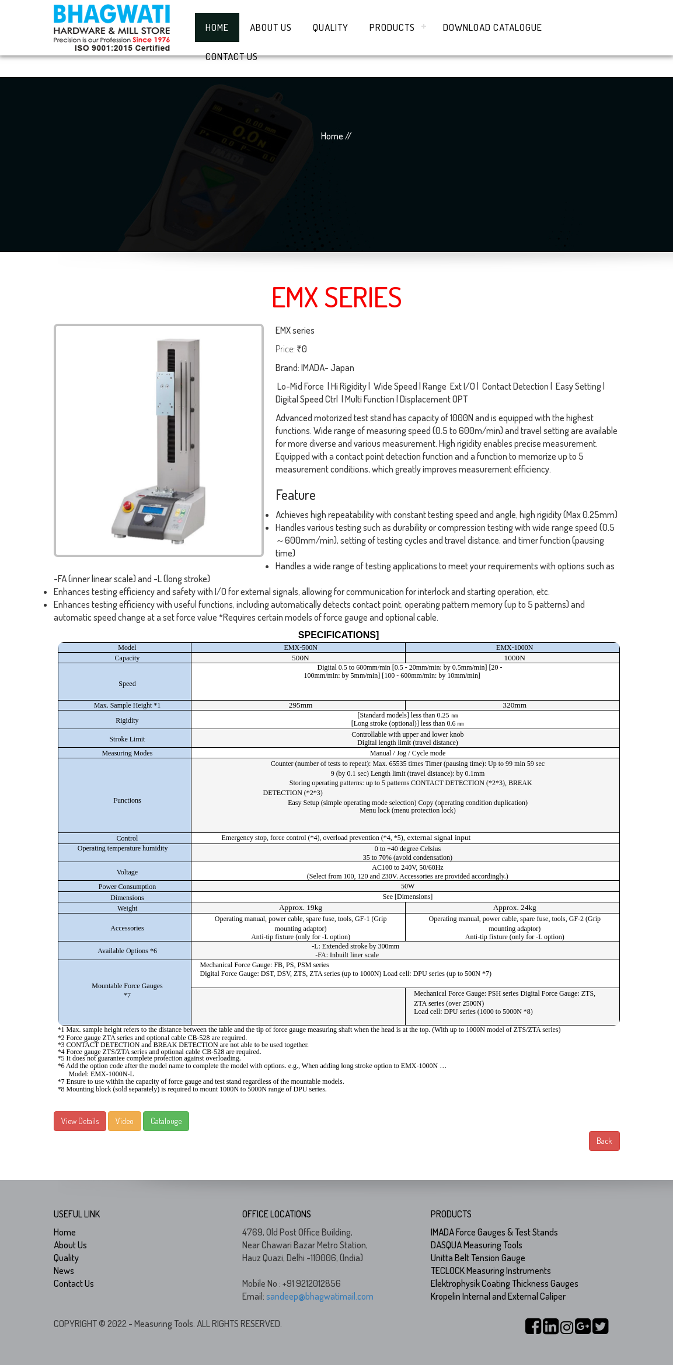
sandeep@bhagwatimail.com (320, 1296)
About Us (271, 27)
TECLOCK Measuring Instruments (491, 1270)
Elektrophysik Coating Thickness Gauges (504, 1283)
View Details (80, 1121)
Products (392, 27)
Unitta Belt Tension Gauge (478, 1258)
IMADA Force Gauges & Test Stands (494, 1232)
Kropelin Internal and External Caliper (498, 1296)
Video (125, 1121)
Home (217, 27)
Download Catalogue (492, 27)
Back (604, 1141)
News (64, 1270)
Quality (330, 27)
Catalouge (166, 1121)
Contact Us (231, 56)
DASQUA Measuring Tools (476, 1245)
